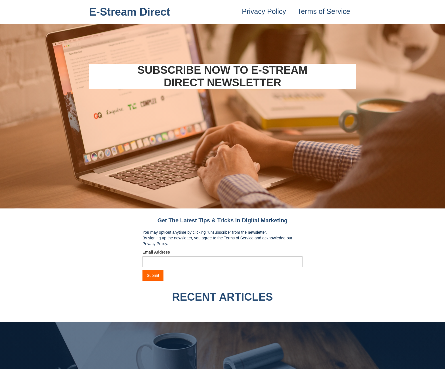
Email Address (156, 252)
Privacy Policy (264, 11)
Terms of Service (323, 11)
